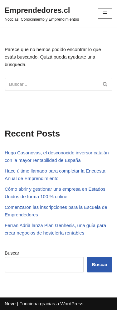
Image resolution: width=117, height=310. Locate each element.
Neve (10, 303)
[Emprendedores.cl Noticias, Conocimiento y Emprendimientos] (42, 13)
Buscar (12, 253)
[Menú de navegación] (105, 13)
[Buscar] (51, 84)
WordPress (71, 303)
